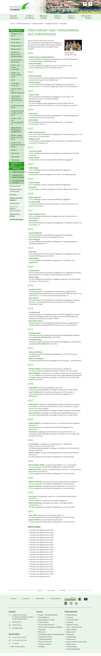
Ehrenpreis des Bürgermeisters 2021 (41, 542)
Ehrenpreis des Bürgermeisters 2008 (41, 574)
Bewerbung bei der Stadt (47, 620)
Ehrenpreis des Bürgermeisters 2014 (41, 559)
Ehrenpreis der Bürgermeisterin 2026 (42, 530)
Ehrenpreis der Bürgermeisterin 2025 (42, 532)
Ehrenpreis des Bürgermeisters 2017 (41, 552)
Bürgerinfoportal (71, 615)
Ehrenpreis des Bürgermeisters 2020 (41, 545)
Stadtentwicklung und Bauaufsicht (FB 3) (17, 113)
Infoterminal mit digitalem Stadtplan (50, 627)
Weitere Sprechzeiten (18, 646)
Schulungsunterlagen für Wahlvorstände (51, 634)
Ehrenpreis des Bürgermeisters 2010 (41, 569)
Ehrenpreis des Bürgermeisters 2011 (41, 566)
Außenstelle (15, 156)
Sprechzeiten (15, 39)
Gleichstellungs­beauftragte (16, 61)
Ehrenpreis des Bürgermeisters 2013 (41, 562)
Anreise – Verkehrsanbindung (48, 615)
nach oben (51, 590)
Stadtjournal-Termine (45, 637)
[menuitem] (16, 17)
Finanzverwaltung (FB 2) (17, 106)
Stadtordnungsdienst (45, 639)
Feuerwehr (69, 617)
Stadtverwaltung (37, 23)
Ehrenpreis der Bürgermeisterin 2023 (42, 537)
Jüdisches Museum (72, 624)
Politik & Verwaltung (29, 17)
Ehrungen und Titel (52, 23)
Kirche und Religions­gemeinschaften (15, 209)
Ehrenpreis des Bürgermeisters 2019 (41, 547)
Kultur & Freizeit (57, 17)
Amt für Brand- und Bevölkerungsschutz (17, 91)
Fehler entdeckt (44, 622)
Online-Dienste (71, 629)
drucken (63, 590)
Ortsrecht (13, 194)
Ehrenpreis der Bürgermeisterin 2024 (42, 535)
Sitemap (13, 598)
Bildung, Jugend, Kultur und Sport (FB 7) (17, 137)
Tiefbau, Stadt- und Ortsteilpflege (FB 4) (17, 121)
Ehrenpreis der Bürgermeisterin (40, 576)
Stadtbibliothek (71, 637)
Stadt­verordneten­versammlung (16, 190)
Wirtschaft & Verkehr (86, 17)
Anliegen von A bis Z (16, 35)
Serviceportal (15, 42)
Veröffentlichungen (16, 219)
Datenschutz (40, 598)
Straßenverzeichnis (45, 644)
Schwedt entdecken (14, 17)
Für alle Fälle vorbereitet (46, 624)
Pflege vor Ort (71, 632)
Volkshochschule (71, 646)
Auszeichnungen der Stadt (18, 182)
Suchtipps (42, 646)
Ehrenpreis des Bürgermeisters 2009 (41, 571)
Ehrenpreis (63, 23)
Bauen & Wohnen (71, 17)
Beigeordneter (16, 49)
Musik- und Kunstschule (74, 627)
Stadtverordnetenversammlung (76, 642)
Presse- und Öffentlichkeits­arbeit (16, 75)
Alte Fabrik (15, 153)
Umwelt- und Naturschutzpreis (18, 176)
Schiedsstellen (15, 203)
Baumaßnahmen (44, 617)
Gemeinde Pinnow (72, 620)
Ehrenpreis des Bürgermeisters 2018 (41, 549)
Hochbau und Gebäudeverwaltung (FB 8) (17, 145)
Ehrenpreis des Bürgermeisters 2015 (41, 557)
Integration (42, 629)
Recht (13, 80)
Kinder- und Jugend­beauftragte (15, 67)
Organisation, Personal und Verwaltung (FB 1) (16, 99)
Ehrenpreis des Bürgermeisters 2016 (41, 554)
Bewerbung (15, 160)
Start (12, 23)
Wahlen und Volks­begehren (16, 199)
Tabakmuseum (71, 644)
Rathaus (14, 150)
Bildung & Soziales (43, 17)
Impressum (26, 598)
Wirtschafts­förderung (15, 84)
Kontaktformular (17, 628)
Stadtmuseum (70, 639)
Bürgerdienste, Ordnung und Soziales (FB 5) (16, 130)
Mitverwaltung (15, 186)
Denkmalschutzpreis (18, 172)
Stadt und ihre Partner (15, 215)
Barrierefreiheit (56, 598)
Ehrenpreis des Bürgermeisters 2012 (41, 564)
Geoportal (69, 622)
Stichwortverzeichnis (45, 642)
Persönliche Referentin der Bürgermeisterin (16, 54)
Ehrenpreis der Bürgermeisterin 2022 (42, 540)
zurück (40, 590)
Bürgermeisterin (16, 46)
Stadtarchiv (70, 634)
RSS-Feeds (42, 632)
